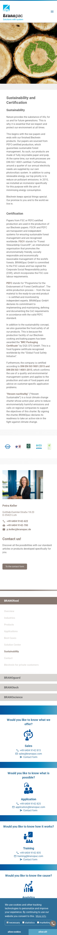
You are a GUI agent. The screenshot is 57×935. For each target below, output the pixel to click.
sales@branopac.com (30, 753)
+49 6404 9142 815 (30, 750)
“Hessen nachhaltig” (17, 393)
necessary (13, 922)
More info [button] (41, 916)
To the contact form (14, 566)
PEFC (9, 283)
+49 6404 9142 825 (30, 803)
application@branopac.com (30, 807)
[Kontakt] (53, 924)
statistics (28, 922)
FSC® (22, 241)
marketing (43, 922)
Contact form (30, 757)
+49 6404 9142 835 (30, 852)
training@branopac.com (30, 856)
